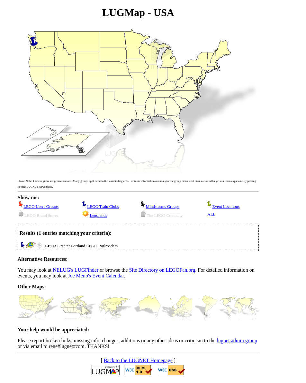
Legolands (98, 215)
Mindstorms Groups (162, 206)
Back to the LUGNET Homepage (138, 360)
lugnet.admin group (237, 340)
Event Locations (226, 206)
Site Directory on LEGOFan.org (162, 270)
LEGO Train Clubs (103, 206)
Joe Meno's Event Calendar (96, 275)
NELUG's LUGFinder (75, 270)
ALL (211, 214)
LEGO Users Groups (41, 206)
